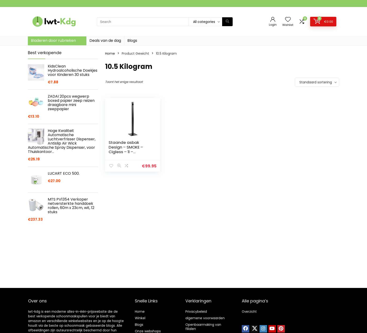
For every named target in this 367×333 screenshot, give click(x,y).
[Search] (227, 21)
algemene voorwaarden (205, 318)
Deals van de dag (105, 40)
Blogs (132, 40)
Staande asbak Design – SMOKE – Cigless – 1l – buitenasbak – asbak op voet (129, 152)
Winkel (140, 318)
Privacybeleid (196, 311)
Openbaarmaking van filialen (203, 326)
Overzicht (249, 311)
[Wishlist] (288, 20)
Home (110, 53)
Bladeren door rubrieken (53, 40)
